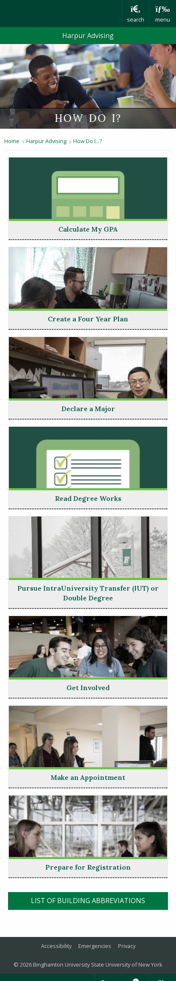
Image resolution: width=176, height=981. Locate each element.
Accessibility (56, 946)
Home (11, 141)
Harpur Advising (88, 35)
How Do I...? (87, 141)
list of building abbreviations (99, 900)
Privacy (126, 946)
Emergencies (94, 946)
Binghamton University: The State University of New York (61, 13)
